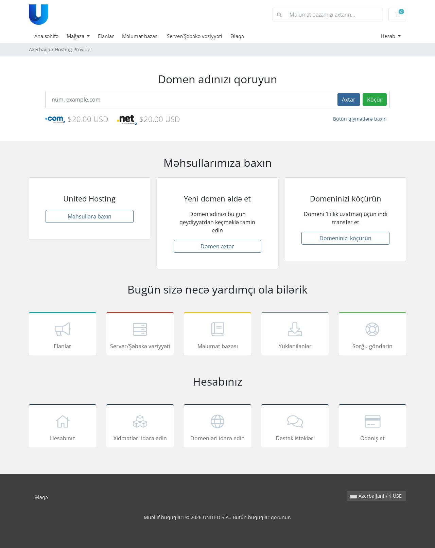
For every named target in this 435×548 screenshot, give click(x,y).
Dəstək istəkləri (295, 427)
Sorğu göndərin (372, 335)
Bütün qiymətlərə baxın (360, 119)
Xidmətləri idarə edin (140, 427)
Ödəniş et (372, 427)
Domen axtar (217, 246)
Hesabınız (62, 427)
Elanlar (106, 36)
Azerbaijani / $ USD (376, 496)
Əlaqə (237, 36)
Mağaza (76, 36)
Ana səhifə (46, 36)
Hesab (389, 36)
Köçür (374, 99)
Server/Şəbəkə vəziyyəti (194, 36)
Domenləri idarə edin (217, 427)
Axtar (348, 99)
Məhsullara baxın (89, 216)
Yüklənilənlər (295, 335)
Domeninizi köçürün (345, 238)
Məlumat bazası (140, 36)
